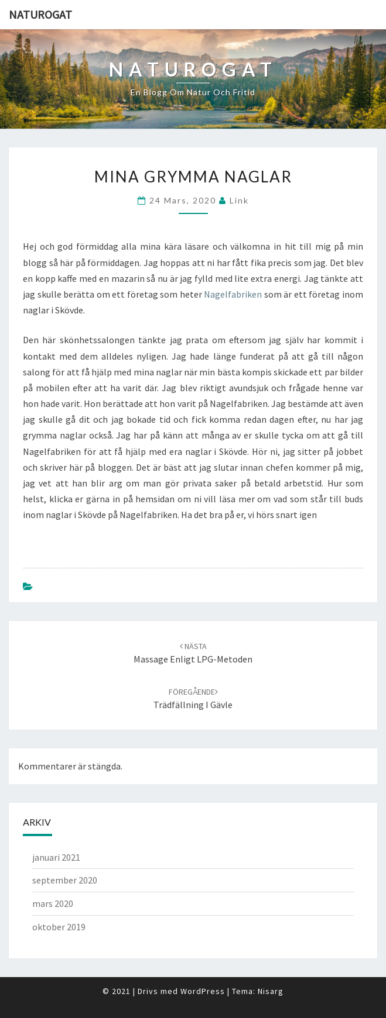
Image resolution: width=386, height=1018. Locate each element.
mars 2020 (52, 903)
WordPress (202, 991)
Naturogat (40, 14)
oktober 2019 (59, 927)
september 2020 (64, 880)
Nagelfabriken (233, 294)
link (239, 200)
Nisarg (270, 991)
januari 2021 (56, 857)
